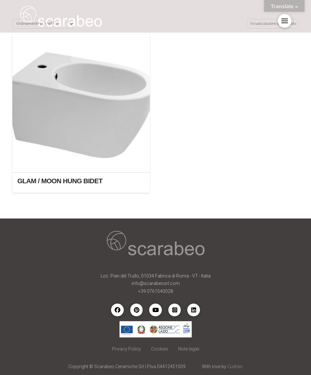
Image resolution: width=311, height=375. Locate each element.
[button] (284, 21)
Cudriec (235, 366)
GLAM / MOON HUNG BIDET (59, 181)
